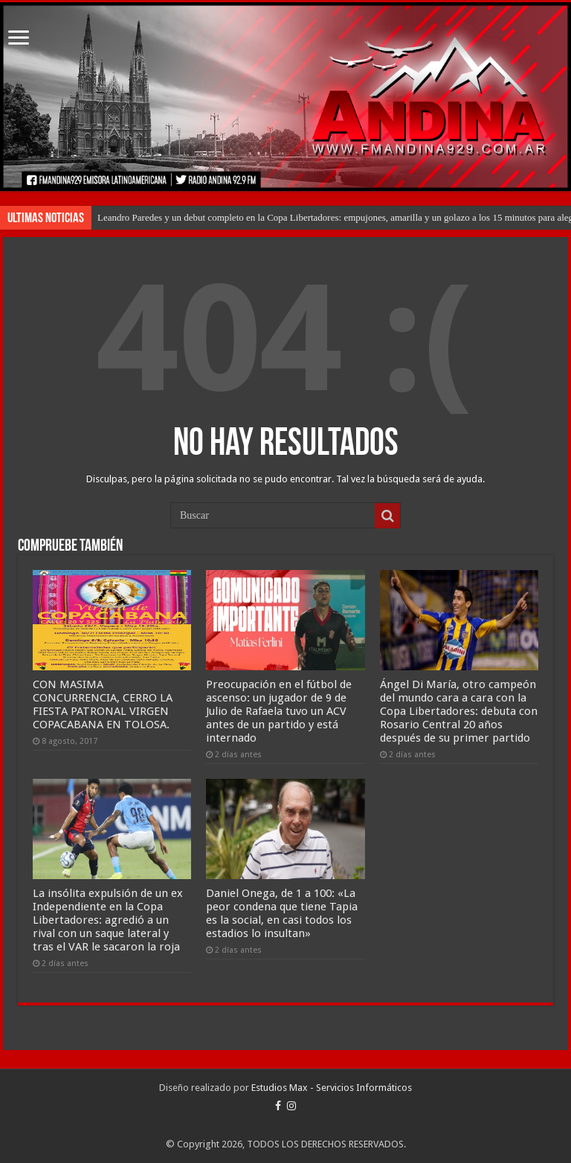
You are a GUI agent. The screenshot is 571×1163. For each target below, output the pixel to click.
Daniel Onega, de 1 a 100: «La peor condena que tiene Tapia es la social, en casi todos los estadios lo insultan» (282, 913)
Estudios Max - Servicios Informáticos (331, 1087)
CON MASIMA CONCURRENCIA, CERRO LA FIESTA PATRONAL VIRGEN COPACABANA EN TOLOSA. (102, 704)
